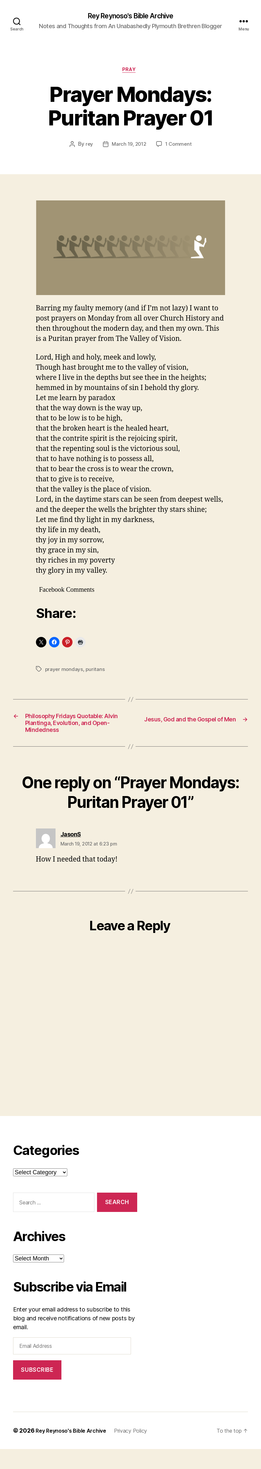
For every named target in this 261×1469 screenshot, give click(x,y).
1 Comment (180, 147)
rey (87, 147)
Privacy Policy (141, 1450)
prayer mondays (64, 672)
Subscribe (37, 1389)
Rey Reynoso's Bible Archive (130, 16)
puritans (96, 672)
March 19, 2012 (128, 147)
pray (130, 72)
